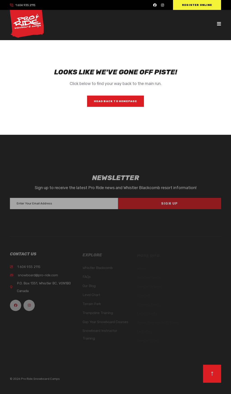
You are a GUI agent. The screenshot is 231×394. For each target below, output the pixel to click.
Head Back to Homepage (115, 101)
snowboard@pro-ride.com (38, 277)
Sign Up (169, 205)
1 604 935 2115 (25, 5)
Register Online (197, 5)
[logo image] (27, 23)
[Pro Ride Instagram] (162, 5)
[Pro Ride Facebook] (155, 5)
